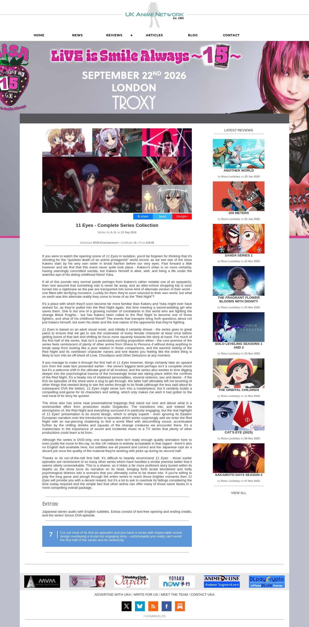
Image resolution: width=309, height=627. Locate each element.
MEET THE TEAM (174, 594)
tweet (162, 216)
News (77, 35)
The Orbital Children (239, 390)
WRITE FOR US (145, 594)
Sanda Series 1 (239, 255)
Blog (193, 35)
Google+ (182, 216)
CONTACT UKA (202, 594)
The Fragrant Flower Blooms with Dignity (239, 299)
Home (39, 35)
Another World (238, 170)
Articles (154, 35)
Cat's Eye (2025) (239, 432)
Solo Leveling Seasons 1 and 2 (239, 345)
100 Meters (238, 213)
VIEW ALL (238, 493)
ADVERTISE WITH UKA (113, 594)
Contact (231, 35)
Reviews (114, 35)
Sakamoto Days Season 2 (239, 475)
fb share (143, 216)
